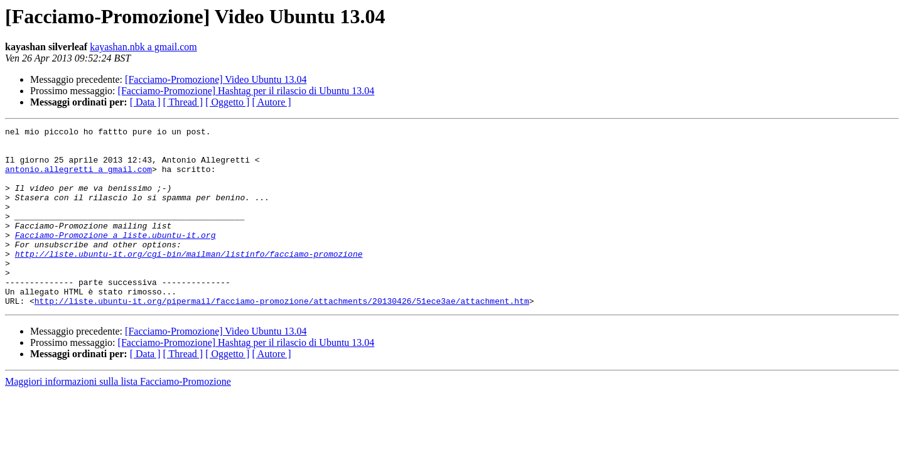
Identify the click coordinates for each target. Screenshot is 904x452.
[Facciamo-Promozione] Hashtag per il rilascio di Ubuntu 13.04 (246, 90)
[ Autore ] (271, 102)
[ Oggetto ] (227, 102)
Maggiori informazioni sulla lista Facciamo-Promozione (118, 417)
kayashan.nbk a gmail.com (143, 46)
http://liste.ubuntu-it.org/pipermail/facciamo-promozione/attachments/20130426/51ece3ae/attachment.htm (282, 336)
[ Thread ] (183, 102)
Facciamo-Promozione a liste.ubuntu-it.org (115, 257)
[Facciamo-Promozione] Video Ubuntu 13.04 (215, 79)
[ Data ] (145, 102)
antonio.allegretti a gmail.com (78, 178)
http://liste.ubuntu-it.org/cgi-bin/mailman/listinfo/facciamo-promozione (189, 280)
